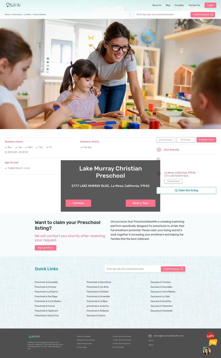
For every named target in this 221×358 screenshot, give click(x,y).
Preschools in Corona (45, 306)
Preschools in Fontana (45, 287)
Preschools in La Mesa (97, 301)
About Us (156, 5)
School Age (82, 347)
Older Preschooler (84, 343)
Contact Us (194, 5)
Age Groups (12, 162)
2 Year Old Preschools (122, 336)
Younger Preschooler (86, 340)
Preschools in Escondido (46, 282)
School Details (39, 14)
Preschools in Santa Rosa (99, 282)
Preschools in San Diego (46, 296)
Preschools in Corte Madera (48, 301)
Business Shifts (89, 141)
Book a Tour (140, 203)
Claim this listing (186, 190)
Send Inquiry (166, 140)
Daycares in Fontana (161, 282)
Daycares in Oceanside (161, 311)
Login (210, 5)
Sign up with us (45, 248)
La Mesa (27, 14)
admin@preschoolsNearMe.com (166, 335)
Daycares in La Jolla (160, 296)
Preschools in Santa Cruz (47, 315)
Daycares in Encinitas (161, 301)
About (151, 345)
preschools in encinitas (98, 306)
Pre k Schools (118, 347)
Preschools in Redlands (98, 311)
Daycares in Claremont (162, 306)
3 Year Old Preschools (122, 340)
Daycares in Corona (96, 315)
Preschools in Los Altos (98, 287)
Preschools (17, 14)
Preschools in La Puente (46, 291)
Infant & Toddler (84, 336)
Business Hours (14, 141)
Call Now (78, 203)
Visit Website (167, 149)
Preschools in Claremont (46, 311)
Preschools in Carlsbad (97, 291)
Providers (179, 5)
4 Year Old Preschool (121, 343)
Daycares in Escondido (161, 287)
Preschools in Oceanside (98, 296)
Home (7, 14)
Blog (168, 5)
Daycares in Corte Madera (163, 291)
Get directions (173, 181)
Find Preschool (203, 14)
